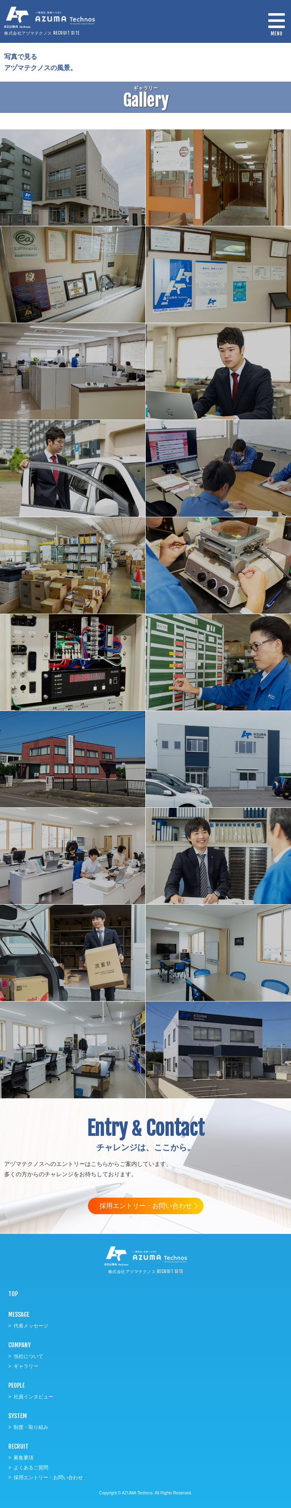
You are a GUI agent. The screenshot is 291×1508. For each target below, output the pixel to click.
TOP (13, 1294)
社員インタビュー (33, 1397)
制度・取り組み (31, 1427)
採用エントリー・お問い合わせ (145, 1205)
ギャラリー (26, 1366)
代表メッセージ (31, 1326)
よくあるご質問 (31, 1467)
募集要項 (23, 1458)
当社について (28, 1356)
